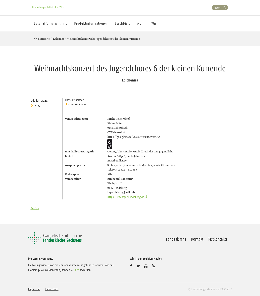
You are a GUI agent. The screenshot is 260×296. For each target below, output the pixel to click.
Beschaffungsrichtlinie (51, 23)
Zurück (35, 208)
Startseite (44, 38)
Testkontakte (217, 239)
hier (76, 270)
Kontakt (197, 239)
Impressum (34, 289)
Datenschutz (52, 289)
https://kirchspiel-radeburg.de (125, 197)
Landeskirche (176, 239)
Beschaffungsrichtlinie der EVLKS (48, 7)
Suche (217, 7)
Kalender (58, 38)
